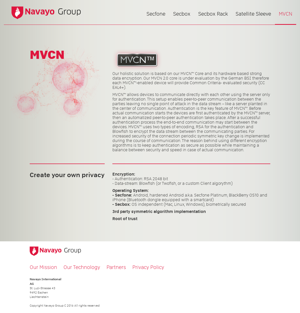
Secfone (155, 14)
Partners (116, 267)
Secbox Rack (213, 14)
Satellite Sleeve (253, 14)
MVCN (285, 14)
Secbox (181, 14)
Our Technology (81, 267)
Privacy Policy (148, 267)
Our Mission (43, 267)
